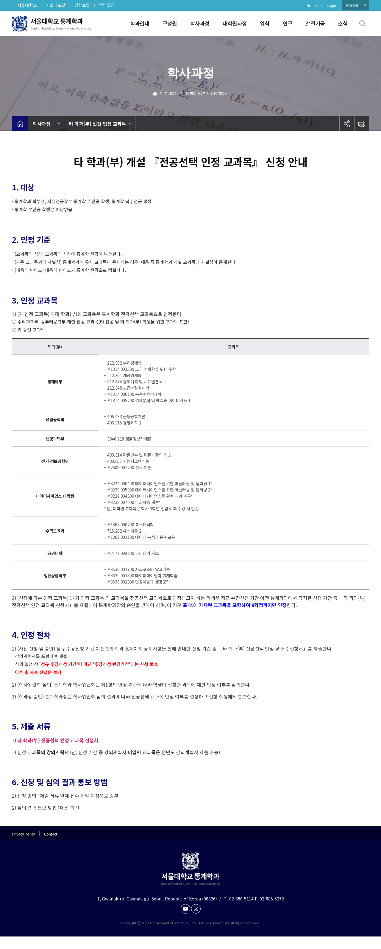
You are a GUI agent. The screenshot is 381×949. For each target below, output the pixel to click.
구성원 (170, 23)
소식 (343, 23)
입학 (265, 23)
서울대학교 (27, 5)
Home (312, 5)
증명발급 (107, 5)
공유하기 (346, 123)
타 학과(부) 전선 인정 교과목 (207, 93)
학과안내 (139, 23)
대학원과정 (235, 23)
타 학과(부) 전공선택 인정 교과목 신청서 (57, 752)
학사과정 (200, 23)
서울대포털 (55, 5)
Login (331, 5)
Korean (353, 5)
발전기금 (315, 23)
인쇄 (361, 123)
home (20, 123)
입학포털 (82, 5)
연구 (288, 23)
